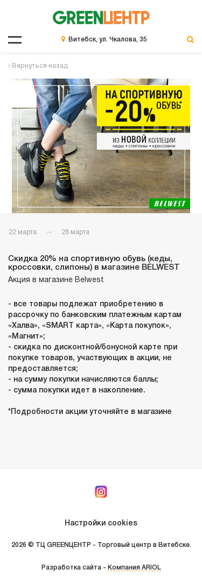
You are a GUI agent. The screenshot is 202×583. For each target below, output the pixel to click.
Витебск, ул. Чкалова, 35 (107, 40)
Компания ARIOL (134, 568)
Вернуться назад (38, 66)
